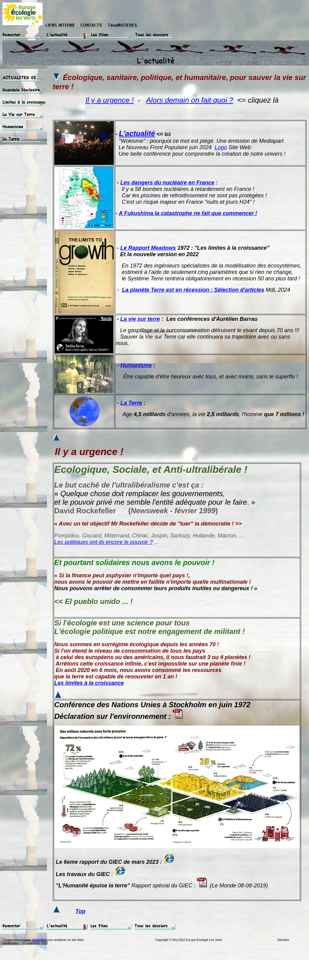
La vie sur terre (140, 319)
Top (80, 911)
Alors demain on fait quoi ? (189, 100)
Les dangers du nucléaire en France (167, 183)
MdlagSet (38, 940)
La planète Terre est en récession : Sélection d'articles (193, 290)
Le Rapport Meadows (148, 248)
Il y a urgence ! (110, 100)
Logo (221, 147)
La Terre (131, 403)
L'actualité (137, 133)
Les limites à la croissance (89, 683)
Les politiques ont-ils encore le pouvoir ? (103, 542)
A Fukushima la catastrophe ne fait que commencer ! (188, 213)
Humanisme (136, 365)
